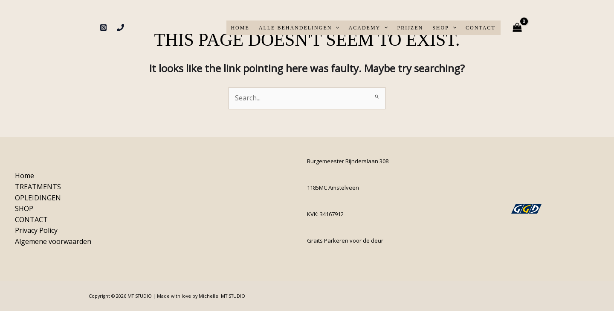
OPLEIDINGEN (38, 197)
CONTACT (480, 28)
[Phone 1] (120, 27)
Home (240, 28)
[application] (335, 28)
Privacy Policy (36, 230)
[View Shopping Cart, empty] (517, 27)
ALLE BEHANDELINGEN (299, 28)
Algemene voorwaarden (53, 241)
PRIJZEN (410, 28)
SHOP (444, 28)
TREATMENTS (38, 186)
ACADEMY (368, 28)
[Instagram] (103, 27)
